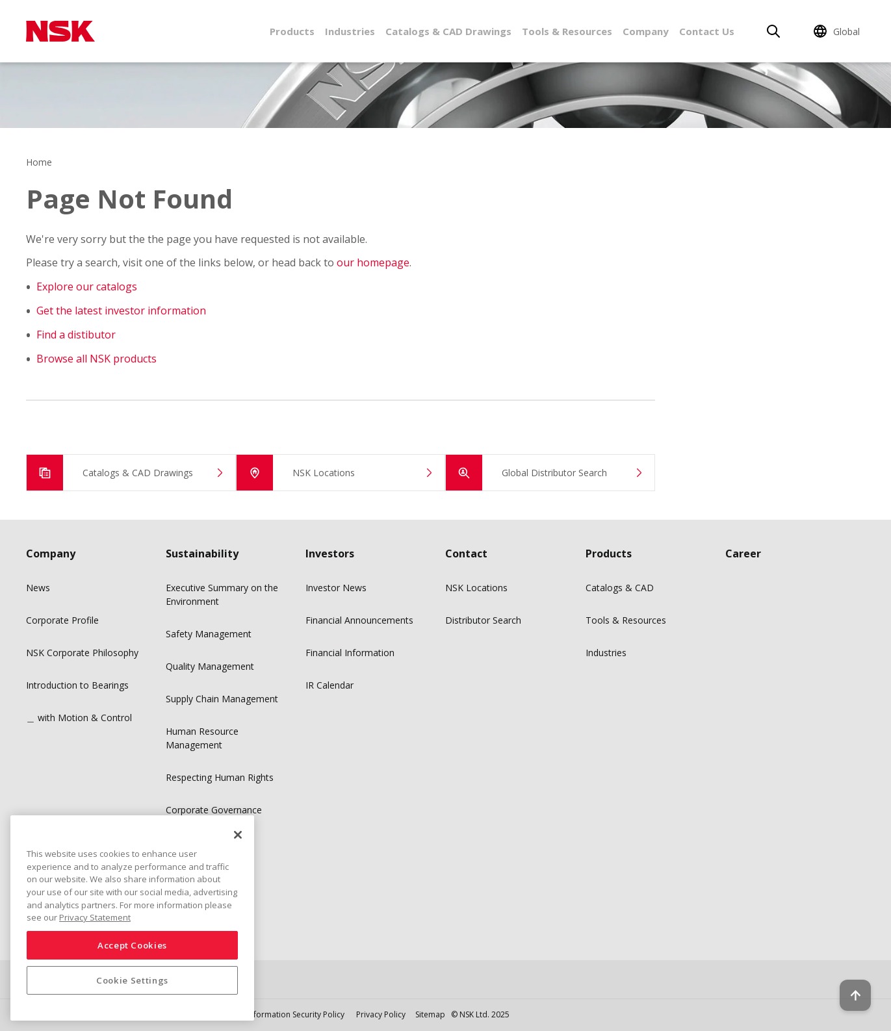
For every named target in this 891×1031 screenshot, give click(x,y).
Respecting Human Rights (220, 777)
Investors (329, 553)
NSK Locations (476, 587)
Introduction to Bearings (77, 685)
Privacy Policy (381, 1014)
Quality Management (210, 666)
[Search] (773, 31)
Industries (350, 31)
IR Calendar (329, 685)
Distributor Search (483, 620)
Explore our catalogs (86, 286)
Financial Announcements (359, 620)
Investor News (336, 587)
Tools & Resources (567, 31)
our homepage (373, 262)
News (38, 587)
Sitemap (430, 1014)
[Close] (238, 835)
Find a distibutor (76, 334)
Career (743, 553)
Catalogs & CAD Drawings (448, 31)
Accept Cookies (132, 945)
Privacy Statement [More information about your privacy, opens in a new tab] (95, 917)
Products (292, 31)
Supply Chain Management (222, 699)
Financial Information (349, 652)
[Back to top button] (849, 984)
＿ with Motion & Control (79, 717)
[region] (132, 918)
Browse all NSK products (96, 358)
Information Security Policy (295, 1014)
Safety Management (209, 634)
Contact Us (706, 31)
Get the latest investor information (121, 310)
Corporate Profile (62, 620)
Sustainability (202, 553)
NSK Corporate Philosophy (82, 652)
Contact (466, 553)
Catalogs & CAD (620, 587)
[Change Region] (838, 31)
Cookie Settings (132, 980)
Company (646, 31)
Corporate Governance (214, 810)
